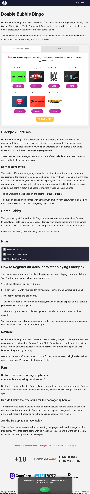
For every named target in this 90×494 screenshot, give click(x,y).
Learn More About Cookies (45, 484)
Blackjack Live (45, 446)
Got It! (45, 489)
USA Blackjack (70, 446)
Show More (45, 119)
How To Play (58, 446)
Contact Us (18, 446)
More (18, 86)
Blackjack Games (31, 446)
